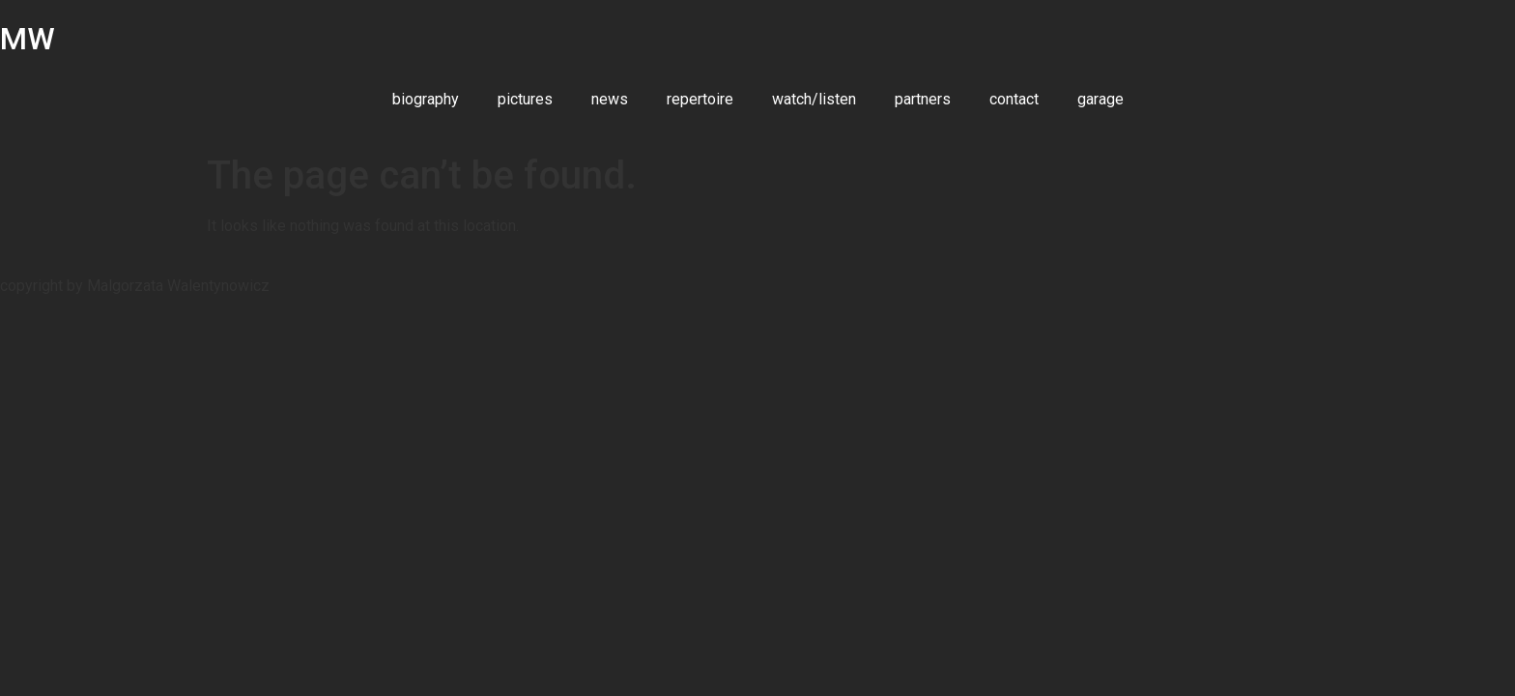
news (609, 99)
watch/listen (814, 99)
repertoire (700, 99)
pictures (525, 99)
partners (923, 99)
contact (1014, 99)
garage (1100, 99)
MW (27, 38)
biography (425, 99)
